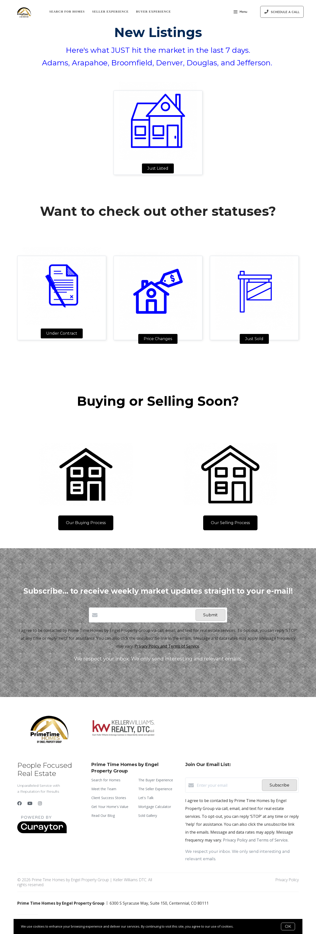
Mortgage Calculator (154, 806)
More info (241, 926)
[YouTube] (29, 803)
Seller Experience (110, 11)
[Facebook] (19, 803)
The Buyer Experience (155, 780)
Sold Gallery (147, 815)
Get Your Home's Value (109, 806)
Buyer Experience (153, 11)
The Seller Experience (155, 789)
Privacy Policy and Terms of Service (167, 646)
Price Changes (158, 338)
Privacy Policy (287, 879)
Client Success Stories (108, 797)
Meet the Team (103, 789)
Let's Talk (146, 797)
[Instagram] (40, 803)
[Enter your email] (228, 785)
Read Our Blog (103, 815)
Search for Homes (67, 11)
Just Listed (157, 168)
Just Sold (254, 338)
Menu (240, 12)
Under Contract (61, 333)
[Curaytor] (42, 832)
